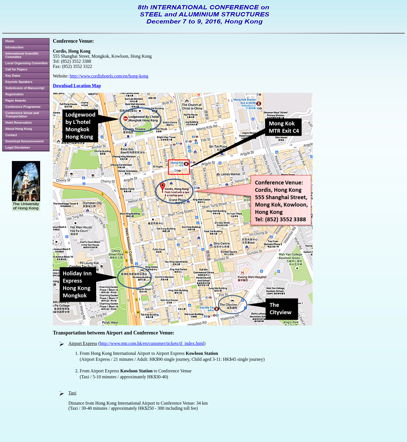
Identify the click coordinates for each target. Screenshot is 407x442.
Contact (11, 135)
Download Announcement (24, 141)
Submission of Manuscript (24, 88)
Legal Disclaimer (17, 147)
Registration (14, 94)
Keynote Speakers (18, 81)
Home (9, 41)
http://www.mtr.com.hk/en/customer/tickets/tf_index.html (152, 343)
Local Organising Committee (26, 63)
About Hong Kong (18, 128)
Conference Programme (23, 106)
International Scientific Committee (22, 55)
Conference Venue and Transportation (22, 114)
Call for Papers (16, 69)
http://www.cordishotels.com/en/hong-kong (109, 76)
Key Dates (12, 75)
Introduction (14, 47)
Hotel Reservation (18, 122)
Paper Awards (15, 100)
